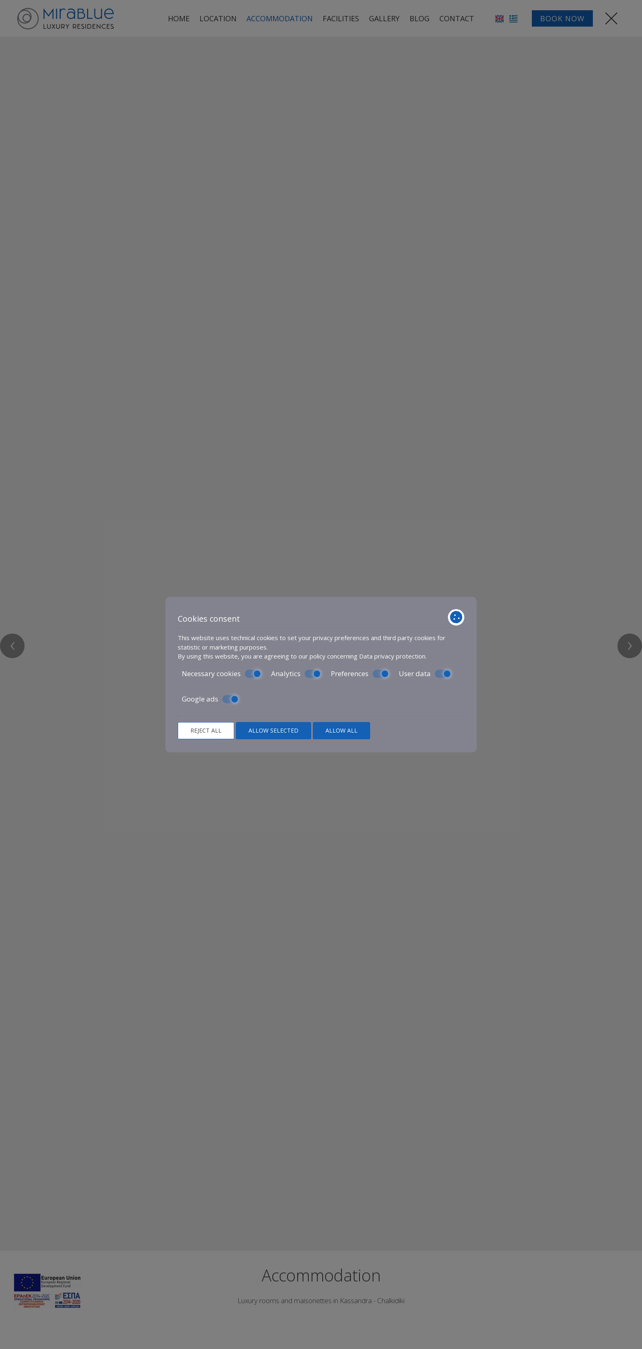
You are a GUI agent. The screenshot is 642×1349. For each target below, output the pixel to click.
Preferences (360, 673)
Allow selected (273, 730)
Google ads (210, 699)
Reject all (206, 730)
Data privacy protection (392, 656)
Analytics (296, 673)
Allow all (341, 730)
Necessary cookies (221, 673)
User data (425, 673)
